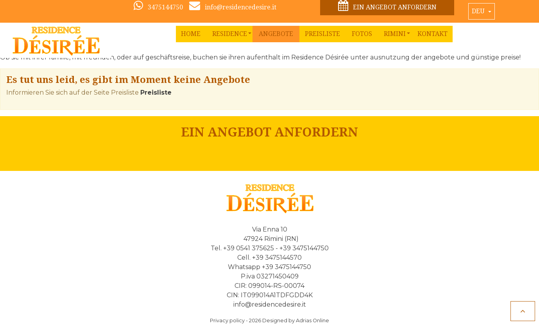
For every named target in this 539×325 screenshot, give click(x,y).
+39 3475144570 (277, 257)
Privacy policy (227, 320)
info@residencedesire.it (269, 304)
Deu (479, 11)
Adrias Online (312, 320)
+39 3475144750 (304, 248)
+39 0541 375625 (248, 248)
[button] (229, 34)
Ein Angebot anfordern (387, 6)
